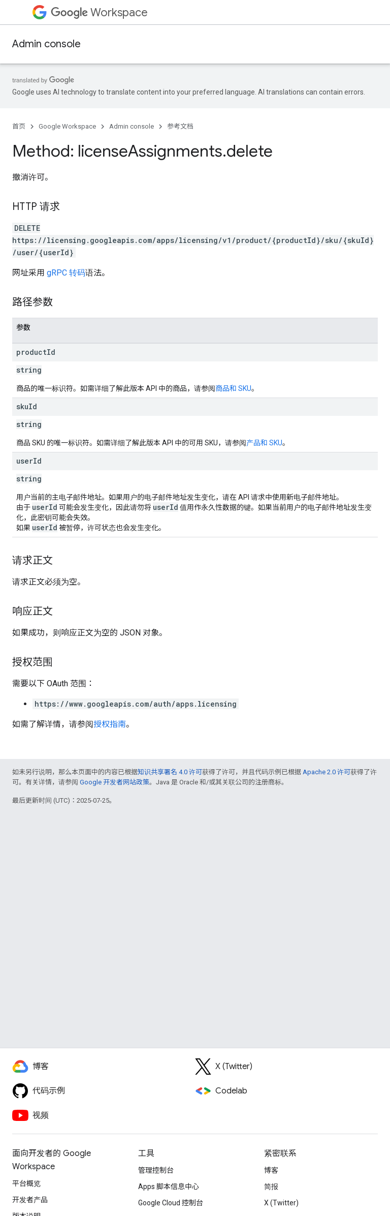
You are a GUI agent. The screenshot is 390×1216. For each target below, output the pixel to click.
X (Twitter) (281, 1203)
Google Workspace (67, 126)
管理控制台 (156, 1170)
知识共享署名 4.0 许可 (170, 772)
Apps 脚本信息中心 (168, 1186)
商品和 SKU (233, 388)
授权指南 (109, 724)
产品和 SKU (264, 443)
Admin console (46, 44)
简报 (271, 1186)
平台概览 (26, 1183)
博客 (271, 1170)
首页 (18, 126)
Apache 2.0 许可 (326, 772)
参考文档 (180, 126)
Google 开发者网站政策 (114, 782)
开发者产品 (30, 1200)
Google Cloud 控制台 (170, 1203)
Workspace (99, 12)
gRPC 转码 (66, 273)
